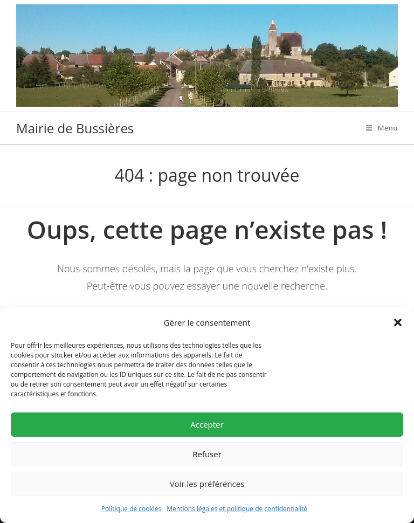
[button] (397, 322)
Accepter (206, 424)
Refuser (207, 454)
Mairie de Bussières (75, 128)
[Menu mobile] (382, 128)
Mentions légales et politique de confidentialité (237, 508)
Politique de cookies (131, 508)
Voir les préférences (207, 483)
